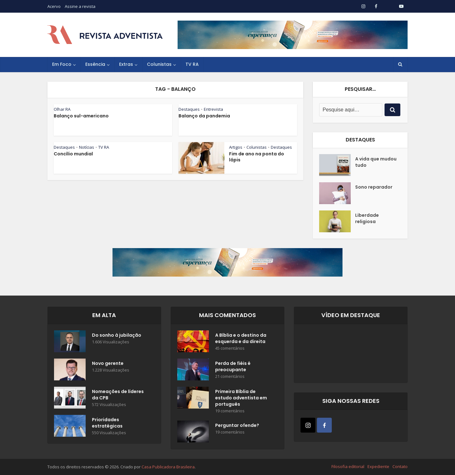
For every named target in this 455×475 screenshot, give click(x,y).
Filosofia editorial (347, 466)
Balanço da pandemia (204, 116)
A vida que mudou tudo (376, 162)
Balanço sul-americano (81, 116)
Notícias (86, 147)
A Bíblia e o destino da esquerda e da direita (240, 338)
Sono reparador (373, 187)
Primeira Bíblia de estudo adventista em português (241, 397)
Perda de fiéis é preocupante (233, 366)
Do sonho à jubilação (116, 335)
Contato (400, 466)
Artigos (235, 147)
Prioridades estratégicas (107, 422)
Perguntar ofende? (237, 425)
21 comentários (230, 376)
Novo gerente (108, 363)
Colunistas (159, 64)
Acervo (54, 6)
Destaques (189, 109)
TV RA (192, 64)
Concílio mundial (73, 154)
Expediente (378, 466)
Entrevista (213, 109)
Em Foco (61, 64)
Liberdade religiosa (367, 218)
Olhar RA (62, 109)
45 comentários (230, 348)
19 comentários (230, 411)
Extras (126, 64)
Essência (95, 64)
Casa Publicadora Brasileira (168, 467)
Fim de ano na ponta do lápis (256, 157)
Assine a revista (80, 6)
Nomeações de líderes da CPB (118, 394)
